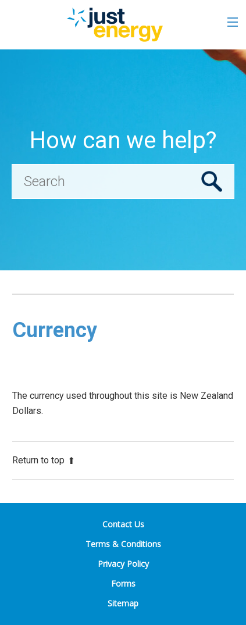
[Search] (123, 181)
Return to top (43, 460)
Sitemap (123, 603)
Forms (123, 583)
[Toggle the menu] (232, 22)
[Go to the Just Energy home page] (114, 25)
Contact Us (123, 524)
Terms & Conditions (123, 543)
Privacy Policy (123, 563)
